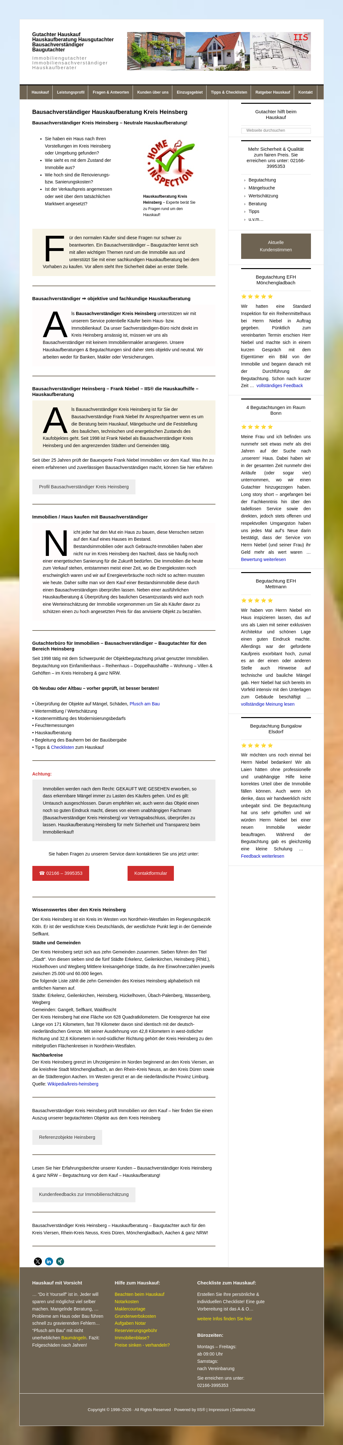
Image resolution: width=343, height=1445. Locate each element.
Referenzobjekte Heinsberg (67, 1137)
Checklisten (62, 747)
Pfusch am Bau (144, 703)
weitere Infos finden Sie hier (224, 1318)
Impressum (218, 1409)
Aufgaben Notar (130, 1323)
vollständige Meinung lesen (268, 704)
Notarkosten (127, 1301)
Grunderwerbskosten (135, 1316)
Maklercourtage (130, 1308)
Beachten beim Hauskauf (139, 1294)
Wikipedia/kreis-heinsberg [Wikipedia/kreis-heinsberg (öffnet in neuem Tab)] (73, 1083)
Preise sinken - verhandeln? (142, 1345)
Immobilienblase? (132, 1337)
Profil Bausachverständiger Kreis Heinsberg (84, 486)
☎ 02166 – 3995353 (60, 873)
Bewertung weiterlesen (263, 559)
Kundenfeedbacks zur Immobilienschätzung (84, 1194)
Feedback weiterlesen (262, 856)
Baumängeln (73, 1337)
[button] (38, 1261)
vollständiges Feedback (280, 385)
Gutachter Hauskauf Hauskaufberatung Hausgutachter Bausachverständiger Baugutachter (73, 42)
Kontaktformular (150, 873)
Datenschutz (243, 1409)
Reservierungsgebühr (136, 1330)
